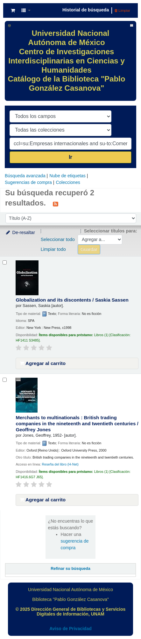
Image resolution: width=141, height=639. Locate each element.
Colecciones (68, 182)
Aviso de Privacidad (70, 628)
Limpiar (122, 10)
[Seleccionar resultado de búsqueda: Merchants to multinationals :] (5, 380)
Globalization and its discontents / (72, 300)
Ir (70, 157)
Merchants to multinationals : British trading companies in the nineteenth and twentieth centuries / (77, 423)
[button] (13, 10)
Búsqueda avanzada (25, 175)
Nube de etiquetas (67, 175)
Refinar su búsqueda (70, 568)
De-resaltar (20, 232)
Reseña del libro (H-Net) (60, 464)
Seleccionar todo (58, 239)
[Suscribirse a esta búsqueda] (55, 204)
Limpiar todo (53, 249)
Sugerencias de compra (28, 182)
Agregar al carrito (43, 363)
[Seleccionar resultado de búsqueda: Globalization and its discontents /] (5, 262)
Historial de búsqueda (85, 9)
